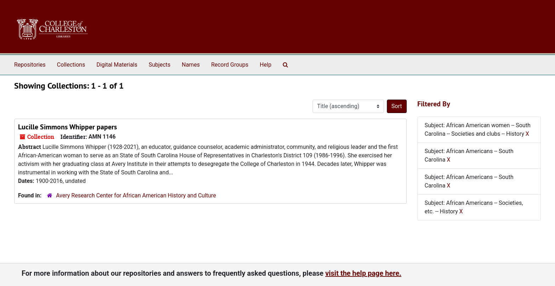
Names (191, 64)
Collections (71, 64)
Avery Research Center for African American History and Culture (136, 195)
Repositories (30, 64)
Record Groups (229, 64)
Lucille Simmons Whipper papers (67, 126)
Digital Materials (116, 64)
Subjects (159, 64)
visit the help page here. (363, 273)
